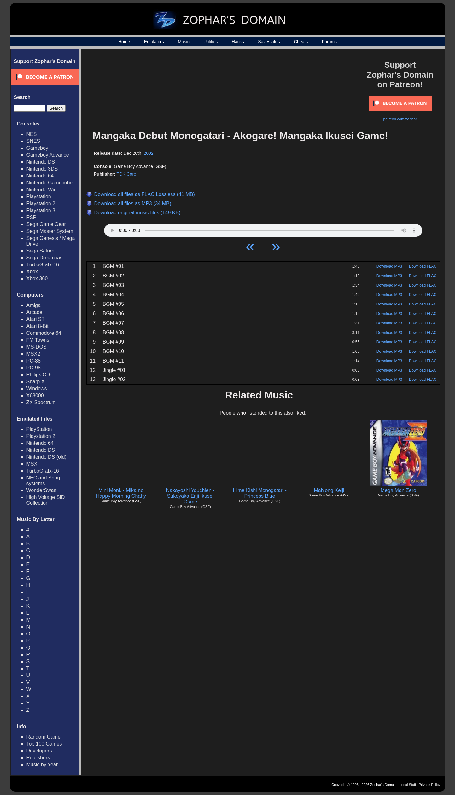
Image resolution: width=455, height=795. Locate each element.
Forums (329, 41)
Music (184, 41)
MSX (32, 464)
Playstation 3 (40, 210)
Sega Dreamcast (45, 257)
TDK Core (126, 174)
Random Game (43, 737)
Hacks (238, 41)
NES (31, 134)
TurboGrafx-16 (42, 264)
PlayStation (39, 429)
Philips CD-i (39, 374)
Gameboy (37, 148)
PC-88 (33, 360)
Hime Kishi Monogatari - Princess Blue (260, 493)
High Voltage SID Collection (45, 500)
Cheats (301, 41)
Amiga (33, 305)
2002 (149, 153)
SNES (33, 141)
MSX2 (33, 354)
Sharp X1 (37, 381)
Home (124, 41)
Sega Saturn (40, 250)
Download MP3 (389, 266)
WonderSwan (41, 490)
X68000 (35, 395)
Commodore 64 (43, 333)
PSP (31, 217)
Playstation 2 (40, 203)
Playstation (38, 196)
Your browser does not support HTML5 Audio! (263, 229)
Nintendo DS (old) (46, 457)
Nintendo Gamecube (49, 182)
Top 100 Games (44, 743)
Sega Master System (49, 231)
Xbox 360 (37, 278)
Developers (39, 750)
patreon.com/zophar (400, 119)
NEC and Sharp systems (44, 480)
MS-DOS (36, 347)
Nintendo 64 (40, 175)
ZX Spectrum (41, 402)
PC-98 (33, 367)
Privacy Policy (429, 784)
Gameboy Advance (47, 155)
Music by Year (42, 764)
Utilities (210, 41)
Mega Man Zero (398, 490)
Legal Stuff (408, 784)
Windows (36, 388)
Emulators (154, 41)
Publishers (38, 757)
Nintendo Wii (40, 189)
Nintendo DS (40, 162)
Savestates (269, 41)
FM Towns (38, 340)
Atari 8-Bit (37, 326)
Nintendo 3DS (42, 168)
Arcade (34, 312)
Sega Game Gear (46, 224)
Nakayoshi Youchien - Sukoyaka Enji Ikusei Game (190, 496)
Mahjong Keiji (329, 490)
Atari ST (35, 319)
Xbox (32, 271)
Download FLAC (422, 266)
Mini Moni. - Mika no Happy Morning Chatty (121, 493)
